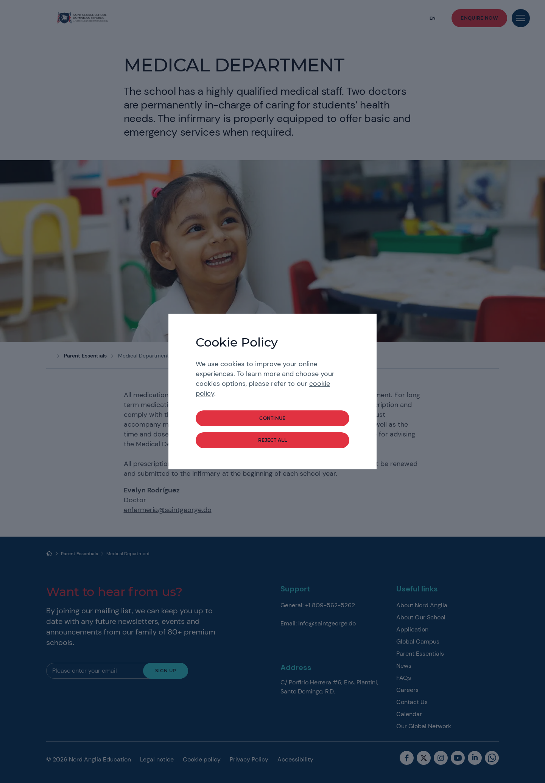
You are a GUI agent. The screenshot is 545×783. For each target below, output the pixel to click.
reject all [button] (272, 440)
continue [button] (272, 418)
